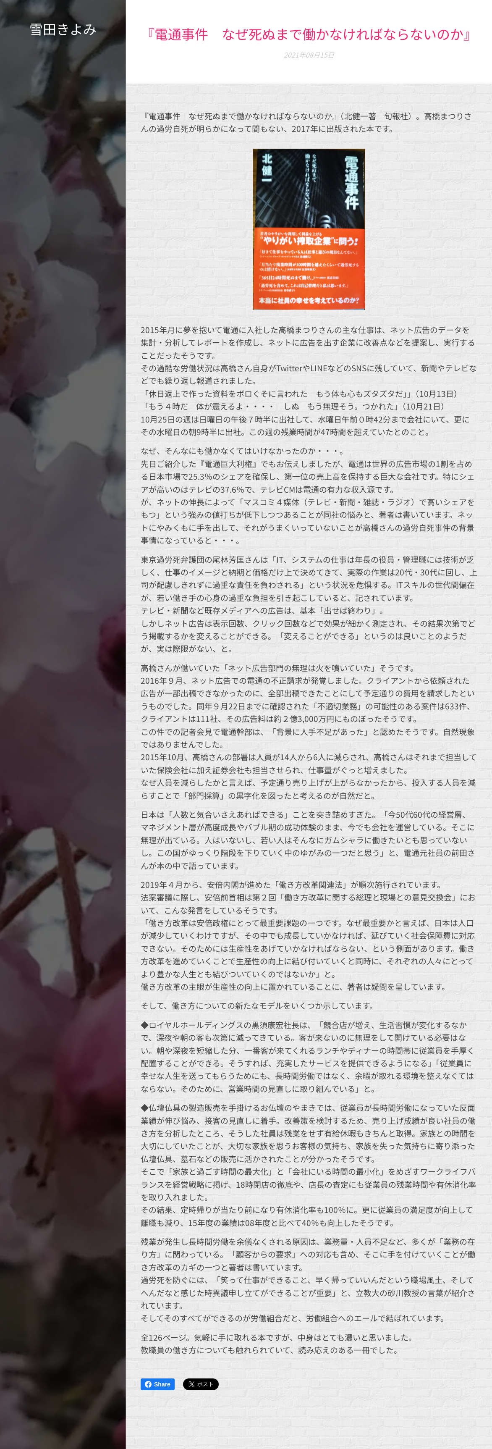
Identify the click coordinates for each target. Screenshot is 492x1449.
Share (157, 1384)
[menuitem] (63, 711)
